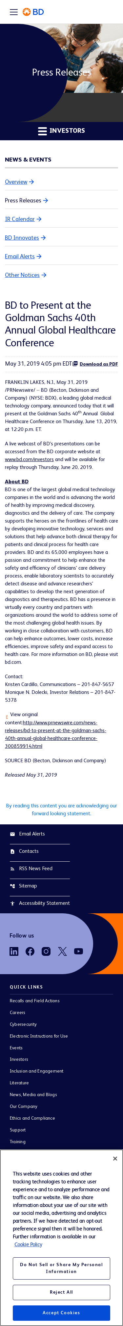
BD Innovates (22, 238)
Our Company (24, 1106)
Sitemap (23, 886)
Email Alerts (20, 257)
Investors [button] (61, 131)
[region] (61, 1237)
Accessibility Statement (40, 903)
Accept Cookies (61, 1313)
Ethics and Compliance (32, 1118)
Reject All (61, 1292)
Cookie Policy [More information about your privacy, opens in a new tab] (28, 1245)
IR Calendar (20, 219)
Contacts (24, 851)
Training (18, 1142)
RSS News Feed (31, 868)
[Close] (115, 1158)
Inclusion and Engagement (37, 1071)
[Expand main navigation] (14, 12)
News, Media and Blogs (33, 1095)
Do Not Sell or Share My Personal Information (61, 1268)
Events (16, 1048)
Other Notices (22, 275)
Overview (16, 182)
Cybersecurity (23, 1024)
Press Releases (23, 201)
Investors (19, 1059)
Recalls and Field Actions (35, 1001)
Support (18, 1130)
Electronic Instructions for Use (39, 1036)
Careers (18, 1012)
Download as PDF (95, 364)
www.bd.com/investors (29, 459)
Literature (19, 1083)
